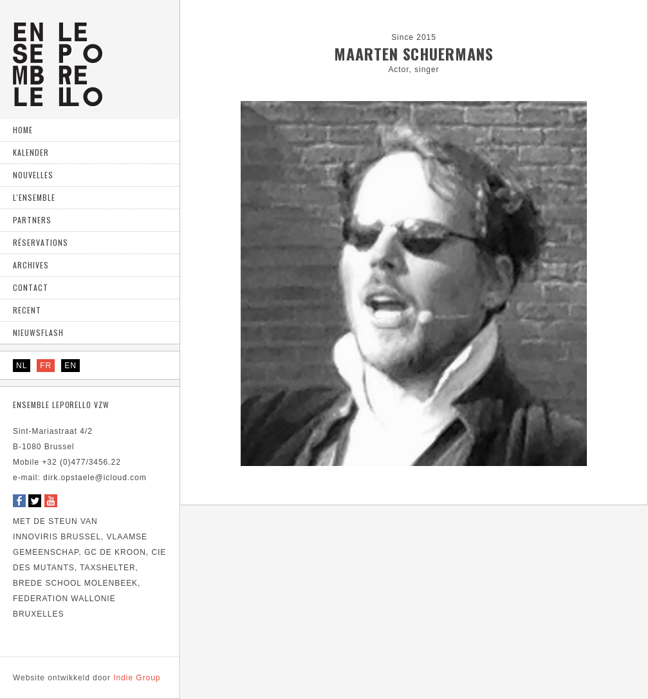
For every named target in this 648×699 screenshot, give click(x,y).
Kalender (31, 152)
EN (70, 365)
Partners (32, 219)
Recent (27, 309)
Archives (31, 264)
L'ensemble (34, 197)
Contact (30, 287)
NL (21, 365)
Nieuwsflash (38, 332)
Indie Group (87, 677)
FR (45, 365)
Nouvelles (33, 174)
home (23, 129)
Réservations (40, 242)
